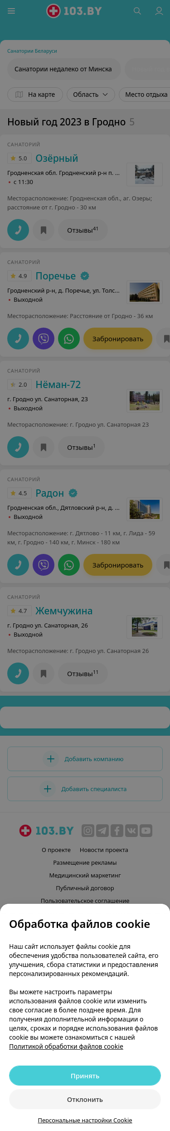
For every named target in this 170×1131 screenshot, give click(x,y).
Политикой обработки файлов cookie (66, 1046)
